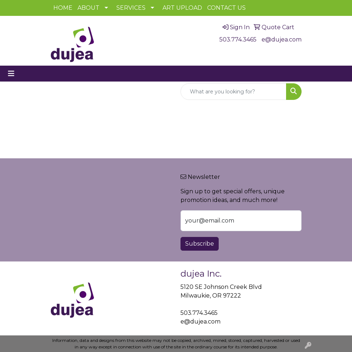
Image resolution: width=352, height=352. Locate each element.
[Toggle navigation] (11, 74)
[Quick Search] (233, 91)
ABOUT (88, 7)
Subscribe (199, 243)
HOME (62, 7)
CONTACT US (226, 7)
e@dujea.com (282, 39)
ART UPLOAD (182, 7)
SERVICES (131, 7)
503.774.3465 (238, 39)
